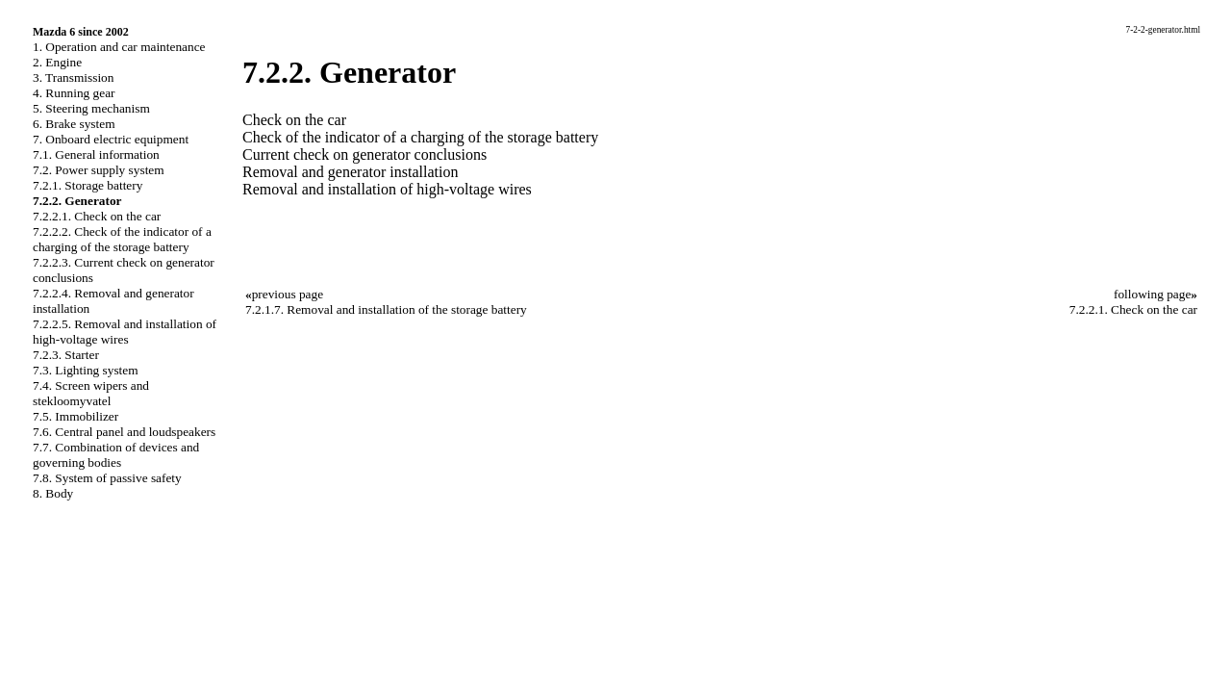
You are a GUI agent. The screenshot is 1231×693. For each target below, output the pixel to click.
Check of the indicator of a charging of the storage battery (420, 137)
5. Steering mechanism (91, 108)
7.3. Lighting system (85, 370)
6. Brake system (74, 123)
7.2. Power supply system (98, 170)
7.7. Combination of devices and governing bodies (116, 455)
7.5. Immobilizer (75, 416)
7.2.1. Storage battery (87, 185)
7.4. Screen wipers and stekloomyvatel (91, 393)
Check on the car (294, 120)
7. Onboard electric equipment (110, 139)
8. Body (53, 493)
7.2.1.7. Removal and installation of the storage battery (386, 309)
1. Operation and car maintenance (119, 46)
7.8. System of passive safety (107, 478)
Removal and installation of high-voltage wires (387, 189)
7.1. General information (96, 154)
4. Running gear (74, 93)
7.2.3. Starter (66, 354)
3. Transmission (73, 77)
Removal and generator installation (350, 172)
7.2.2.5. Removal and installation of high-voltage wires (124, 331)
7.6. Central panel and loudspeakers (124, 431)
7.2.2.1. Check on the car (97, 216)
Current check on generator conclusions (364, 154)
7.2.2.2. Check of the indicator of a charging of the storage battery (122, 239)
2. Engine (57, 62)
